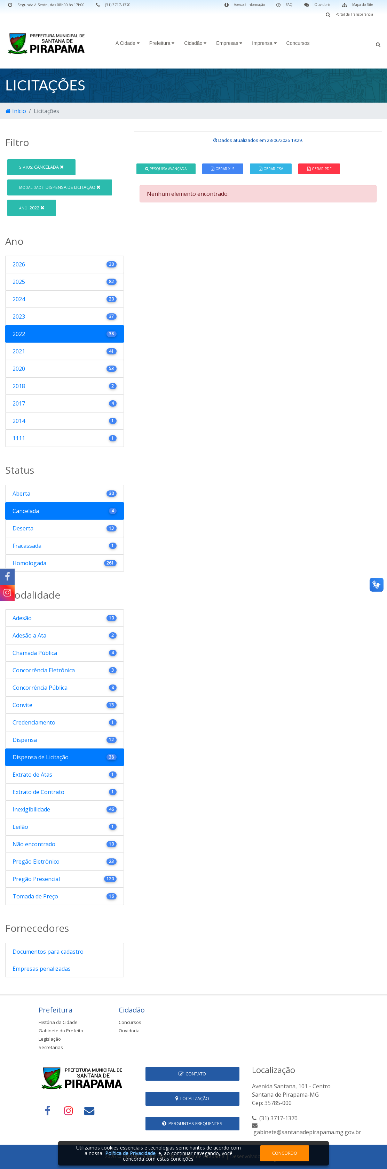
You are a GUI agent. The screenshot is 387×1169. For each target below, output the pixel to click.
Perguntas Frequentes (192, 1123)
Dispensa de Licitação (59, 187)
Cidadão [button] (195, 43)
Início (16, 111)
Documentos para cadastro (48, 951)
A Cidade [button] (128, 43)
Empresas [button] (229, 43)
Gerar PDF (319, 168)
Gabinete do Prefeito (61, 1030)
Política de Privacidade (130, 1153)
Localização (192, 1098)
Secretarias (51, 1047)
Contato (192, 1074)
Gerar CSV (271, 168)
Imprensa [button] (264, 43)
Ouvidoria (129, 1030)
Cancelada (41, 167)
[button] (378, 43)
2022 (31, 208)
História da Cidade (58, 1022)
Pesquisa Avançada (166, 168)
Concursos (298, 43)
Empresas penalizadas (42, 968)
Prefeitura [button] (162, 43)
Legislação (50, 1039)
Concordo (284, 1153)
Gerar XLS (222, 168)
